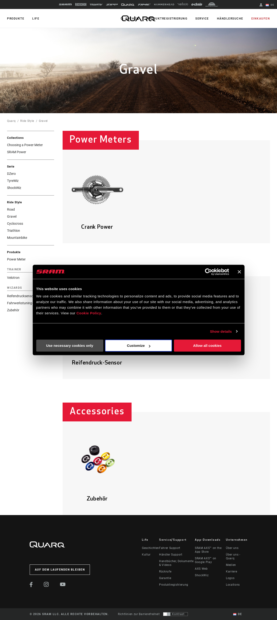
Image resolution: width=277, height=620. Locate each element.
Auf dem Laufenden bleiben (60, 569)
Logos (230, 578)
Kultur (146, 554)
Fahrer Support (169, 548)
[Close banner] (239, 271)
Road (11, 209)
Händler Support (170, 554)
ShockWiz (14, 188)
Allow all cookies (207, 346)
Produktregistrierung (167, 18)
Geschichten (150, 548)
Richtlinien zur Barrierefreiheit (139, 614)
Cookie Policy (88, 313)
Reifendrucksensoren (22, 296)
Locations (233, 584)
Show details (221, 331)
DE (270, 5)
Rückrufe (165, 571)
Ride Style (27, 121)
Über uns (232, 548)
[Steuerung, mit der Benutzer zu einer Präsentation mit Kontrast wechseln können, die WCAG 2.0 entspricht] (175, 614)
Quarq (11, 121)
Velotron (13, 278)
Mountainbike (17, 238)
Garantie (165, 578)
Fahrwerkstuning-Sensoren (27, 303)
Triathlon (13, 230)
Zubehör (13, 310)
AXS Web (201, 568)
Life (35, 18)
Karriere (231, 571)
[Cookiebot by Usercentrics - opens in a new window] (208, 271)
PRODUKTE (15, 18)
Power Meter (16, 259)
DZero (11, 174)
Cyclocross (15, 223)
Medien (231, 565)
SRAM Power (16, 152)
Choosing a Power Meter (25, 145)
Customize (138, 346)
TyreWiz (13, 181)
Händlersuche (230, 18)
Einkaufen (260, 18)
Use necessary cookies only (69, 346)
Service (202, 18)
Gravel (43, 121)
